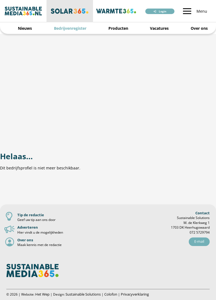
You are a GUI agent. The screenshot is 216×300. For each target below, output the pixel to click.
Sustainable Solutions (83, 294)
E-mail (199, 241)
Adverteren (27, 227)
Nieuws (25, 28)
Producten (118, 28)
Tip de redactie (30, 214)
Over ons (199, 28)
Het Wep (42, 294)
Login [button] (162, 11)
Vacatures (159, 28)
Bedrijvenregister (70, 28)
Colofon (110, 294)
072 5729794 (200, 232)
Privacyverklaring (135, 294)
